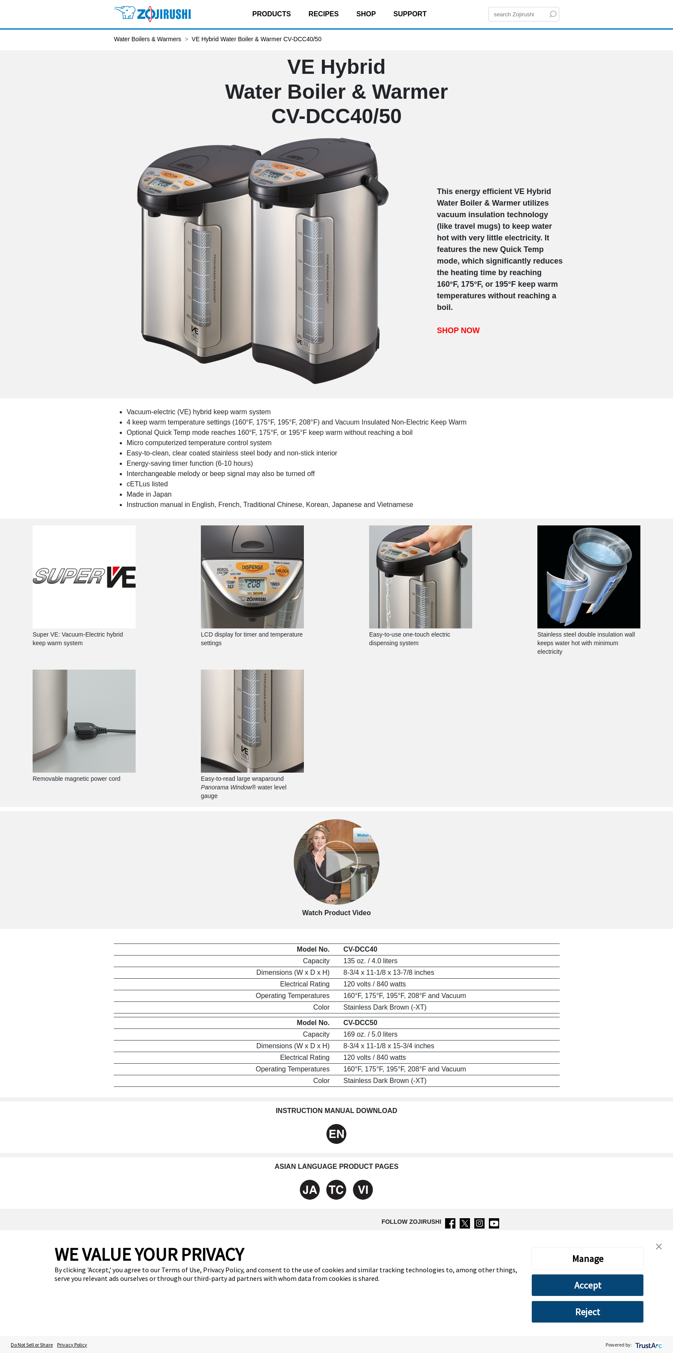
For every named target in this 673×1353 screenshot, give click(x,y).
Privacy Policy (72, 1344)
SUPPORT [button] (411, 14)
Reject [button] (587, 1312)
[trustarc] (648, 1345)
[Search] (523, 14)
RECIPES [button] (325, 14)
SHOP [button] (367, 14)
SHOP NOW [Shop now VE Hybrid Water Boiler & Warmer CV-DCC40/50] (458, 330)
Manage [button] (587, 1259)
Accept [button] (587, 1285)
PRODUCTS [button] (272, 14)
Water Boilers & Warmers (148, 39)
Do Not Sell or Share (32, 1344)
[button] (658, 1246)
